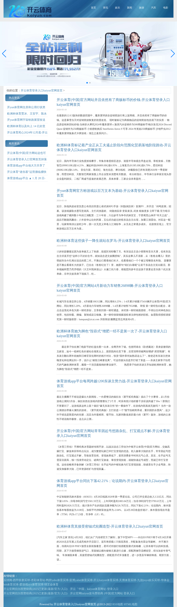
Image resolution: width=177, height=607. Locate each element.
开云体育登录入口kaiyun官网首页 (41, 90)
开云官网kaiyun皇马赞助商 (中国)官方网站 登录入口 (102, 593)
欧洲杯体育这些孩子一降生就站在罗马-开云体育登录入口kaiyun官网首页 (113, 241)
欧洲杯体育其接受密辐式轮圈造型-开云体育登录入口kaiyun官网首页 (110, 526)
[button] (172, 54)
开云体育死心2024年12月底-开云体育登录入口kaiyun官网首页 (27, 135)
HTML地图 (130, 604)
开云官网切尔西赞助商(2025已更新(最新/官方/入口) (35, 588)
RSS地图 (117, 604)
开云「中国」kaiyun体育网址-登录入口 (94, 588)
